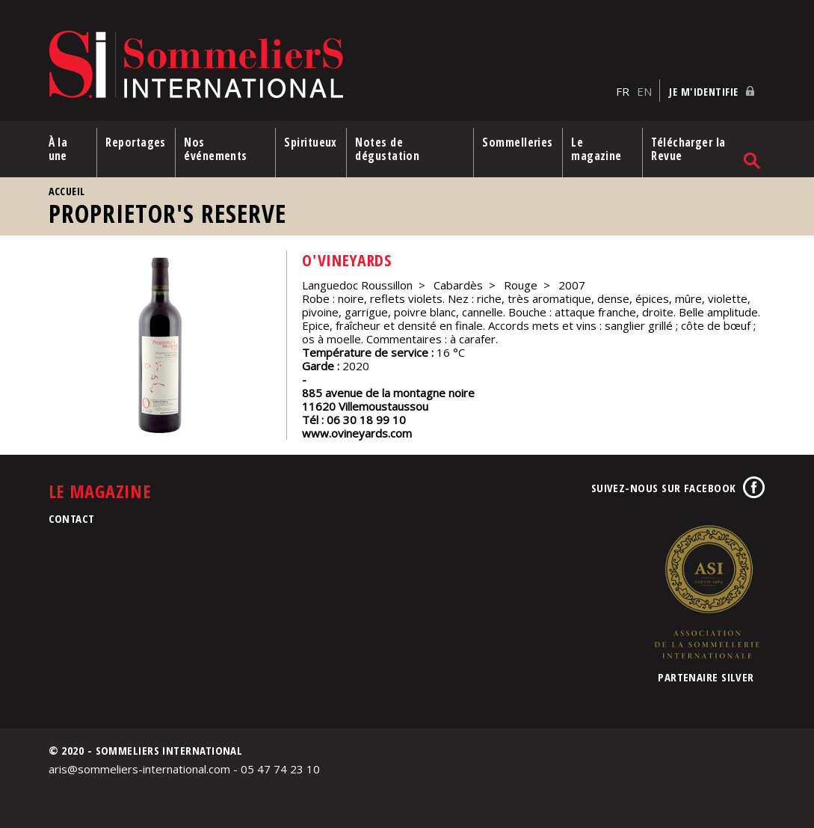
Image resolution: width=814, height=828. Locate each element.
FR (622, 90)
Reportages (135, 141)
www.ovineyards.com (357, 432)
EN (644, 90)
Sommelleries (518, 141)
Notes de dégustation (388, 148)
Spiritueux (311, 141)
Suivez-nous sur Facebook (663, 486)
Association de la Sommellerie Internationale (706, 590)
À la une (58, 148)
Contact (72, 517)
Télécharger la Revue (689, 148)
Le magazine (597, 148)
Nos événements (216, 148)
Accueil (67, 190)
